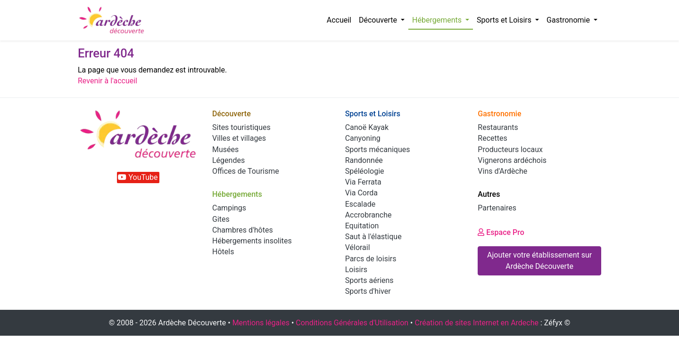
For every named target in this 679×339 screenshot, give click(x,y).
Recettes (492, 138)
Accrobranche (368, 214)
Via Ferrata (363, 182)
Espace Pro (501, 232)
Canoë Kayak (367, 127)
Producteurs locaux (510, 149)
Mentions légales (261, 322)
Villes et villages (239, 138)
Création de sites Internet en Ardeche (476, 322)
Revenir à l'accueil (107, 80)
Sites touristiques (241, 127)
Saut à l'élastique (373, 236)
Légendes (228, 160)
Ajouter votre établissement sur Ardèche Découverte (539, 260)
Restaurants (498, 127)
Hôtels (223, 251)
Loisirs (356, 269)
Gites (221, 219)
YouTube (137, 177)
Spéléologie (364, 171)
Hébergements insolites (252, 240)
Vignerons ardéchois (512, 160)
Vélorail (357, 247)
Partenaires (497, 207)
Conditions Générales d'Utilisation (352, 322)
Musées (225, 149)
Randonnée (364, 160)
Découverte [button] (379, 20)
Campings (229, 207)
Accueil (339, 20)
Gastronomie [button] (569, 20)
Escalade (360, 204)
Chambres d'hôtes (242, 230)
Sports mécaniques (377, 149)
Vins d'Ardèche (502, 171)
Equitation (362, 225)
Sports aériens (369, 280)
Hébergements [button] (438, 20)
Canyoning (363, 138)
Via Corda (361, 192)
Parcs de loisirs (371, 258)
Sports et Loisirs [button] (505, 20)
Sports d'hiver (368, 291)
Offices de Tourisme (245, 171)
